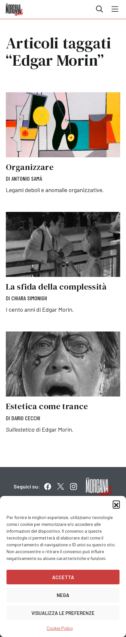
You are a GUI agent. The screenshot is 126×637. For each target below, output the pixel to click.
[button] (116, 504)
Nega (63, 595)
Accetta (63, 577)
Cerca (99, 9)
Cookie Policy (60, 628)
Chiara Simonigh (29, 298)
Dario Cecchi (25, 418)
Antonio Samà (26, 178)
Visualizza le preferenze (63, 613)
